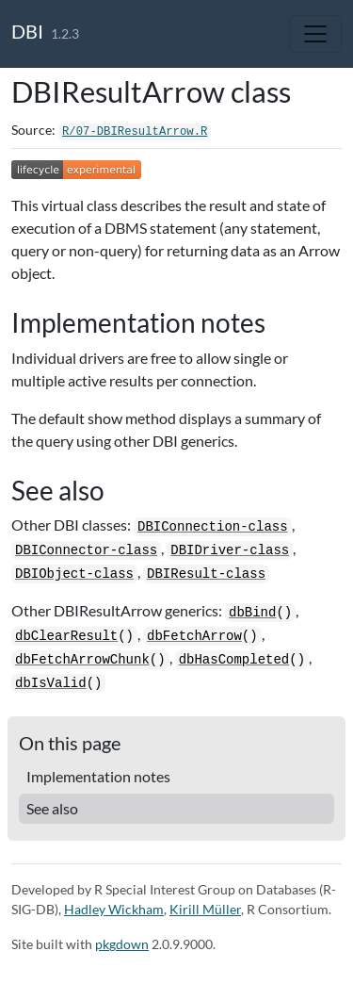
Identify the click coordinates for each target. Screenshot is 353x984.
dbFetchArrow (194, 636)
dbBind (252, 612)
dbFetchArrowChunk (82, 659)
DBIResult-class (206, 574)
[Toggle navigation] (315, 34)
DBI (27, 31)
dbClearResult (66, 636)
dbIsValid (51, 683)
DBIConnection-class (212, 526)
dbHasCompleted (234, 659)
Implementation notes (98, 776)
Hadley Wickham (114, 909)
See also (52, 808)
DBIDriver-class (229, 550)
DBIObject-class (74, 574)
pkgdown (122, 944)
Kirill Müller (205, 909)
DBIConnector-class (86, 550)
